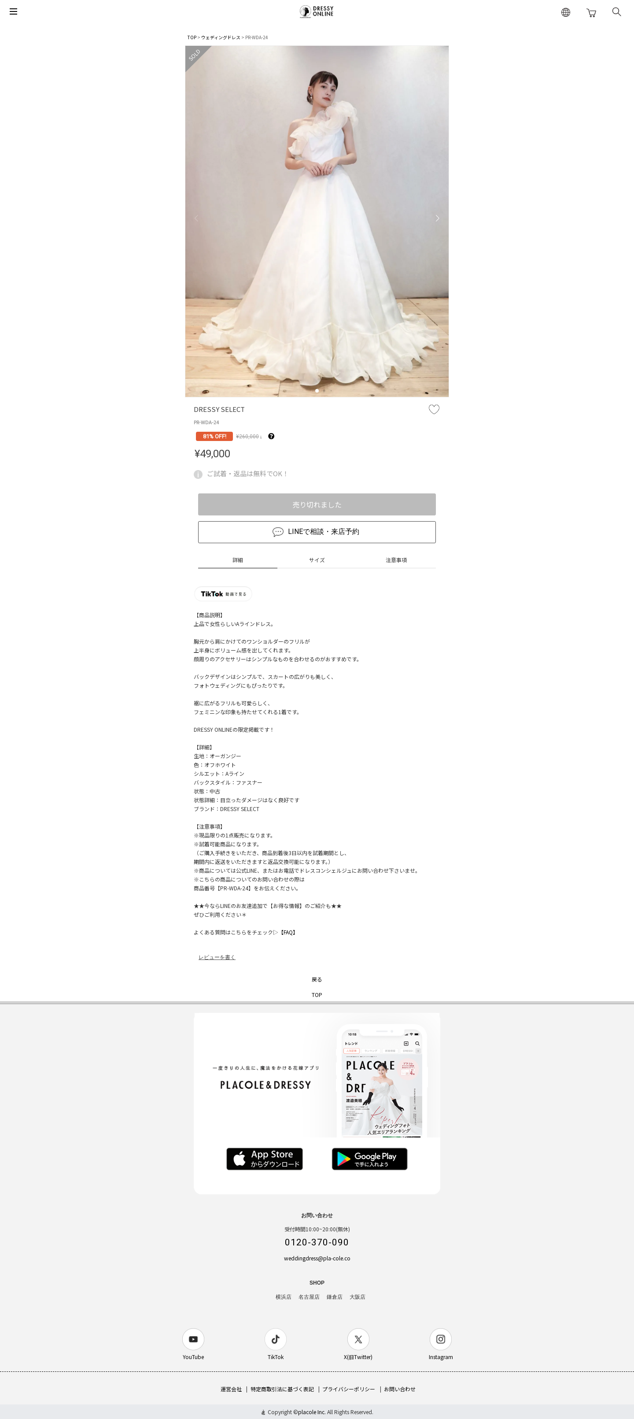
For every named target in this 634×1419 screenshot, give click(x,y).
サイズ (317, 559)
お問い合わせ (400, 1389)
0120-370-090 (317, 1242)
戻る (317, 979)
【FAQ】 (288, 932)
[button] (317, 391)
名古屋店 (309, 1297)
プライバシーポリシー (348, 1389)
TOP (192, 37)
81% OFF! (214, 436)
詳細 (237, 559)
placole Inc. (312, 1411)
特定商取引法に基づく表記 (282, 1389)
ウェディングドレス (220, 37)
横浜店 (283, 1297)
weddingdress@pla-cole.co (317, 1258)
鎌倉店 (335, 1297)
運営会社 (231, 1389)
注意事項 (396, 559)
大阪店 (357, 1297)
